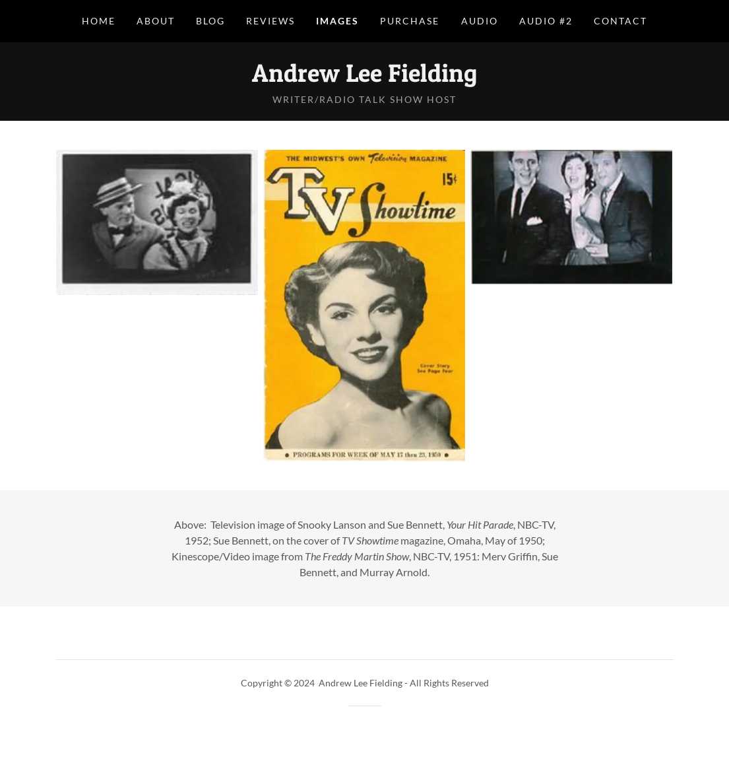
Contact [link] (620, 20)
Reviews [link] (270, 20)
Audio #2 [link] (546, 20)
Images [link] (337, 20)
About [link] (156, 20)
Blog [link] (210, 20)
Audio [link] (479, 20)
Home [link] (98, 20)
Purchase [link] (409, 20)
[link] (364, 77)
